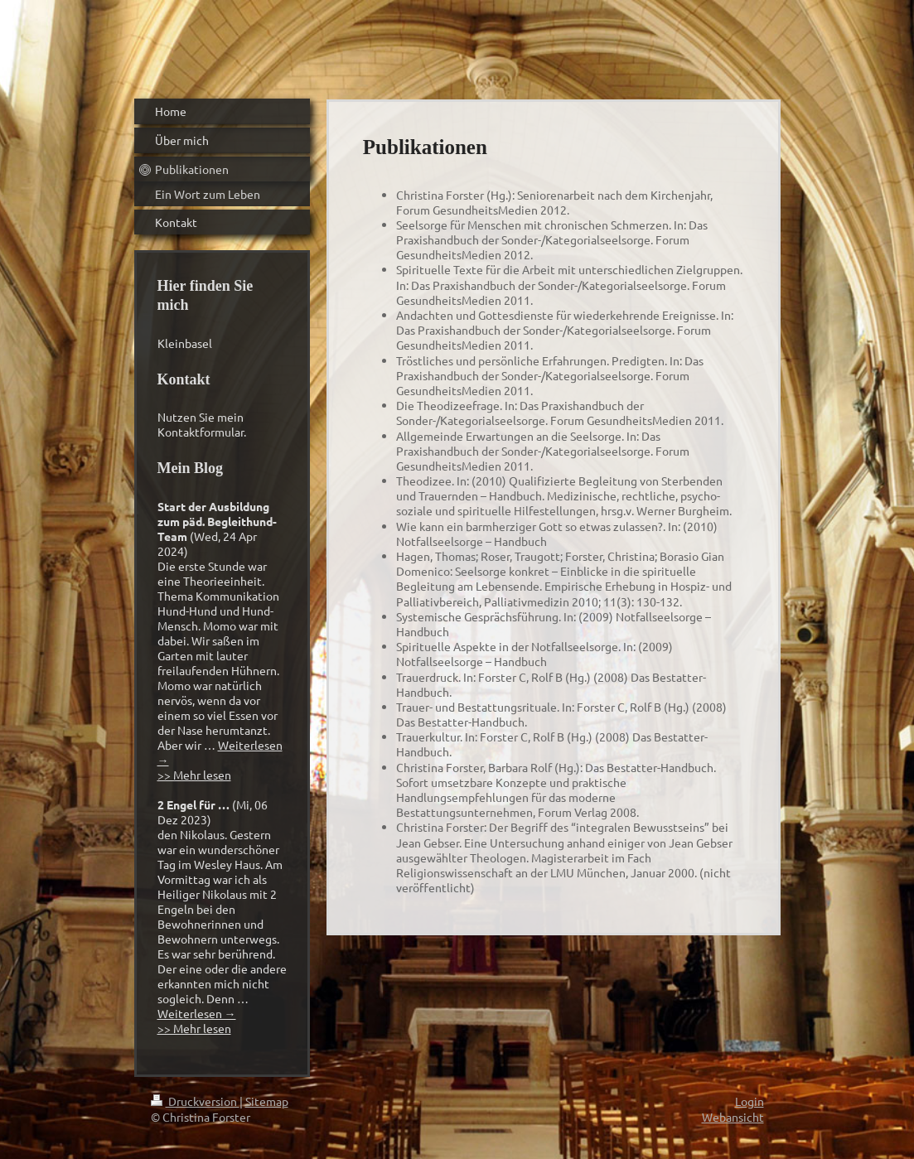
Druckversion (195, 1101)
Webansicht (733, 1116)
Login (749, 1101)
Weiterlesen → (196, 1013)
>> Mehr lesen (194, 774)
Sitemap (266, 1101)
